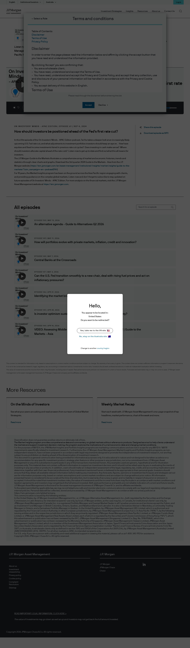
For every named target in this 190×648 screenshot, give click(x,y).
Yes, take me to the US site (95, 331)
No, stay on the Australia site (95, 336)
